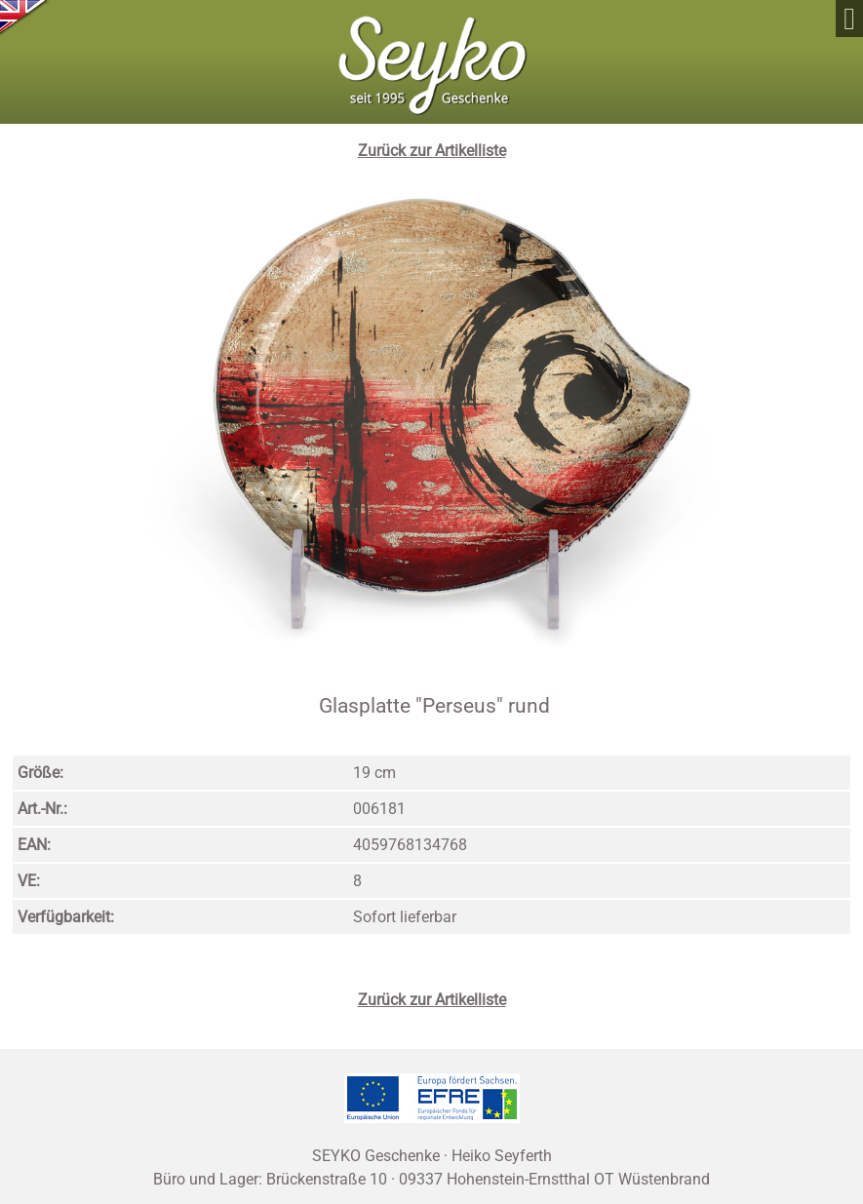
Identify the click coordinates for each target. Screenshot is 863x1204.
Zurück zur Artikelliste (432, 150)
